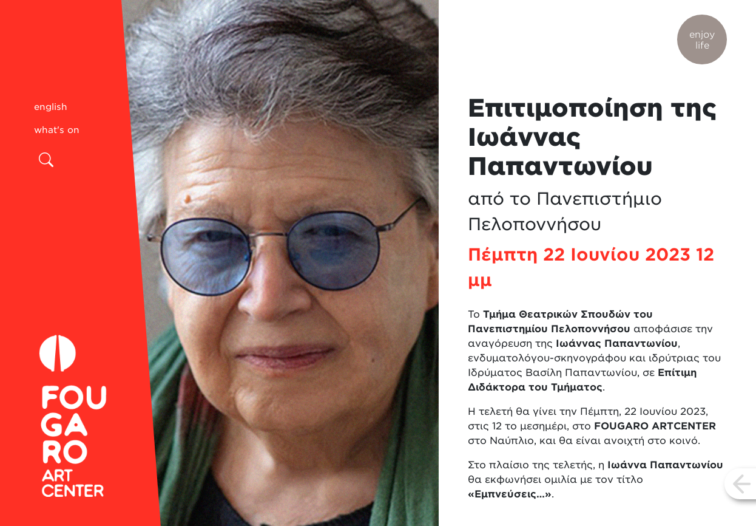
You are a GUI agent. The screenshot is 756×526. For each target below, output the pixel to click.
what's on (56, 130)
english (50, 106)
